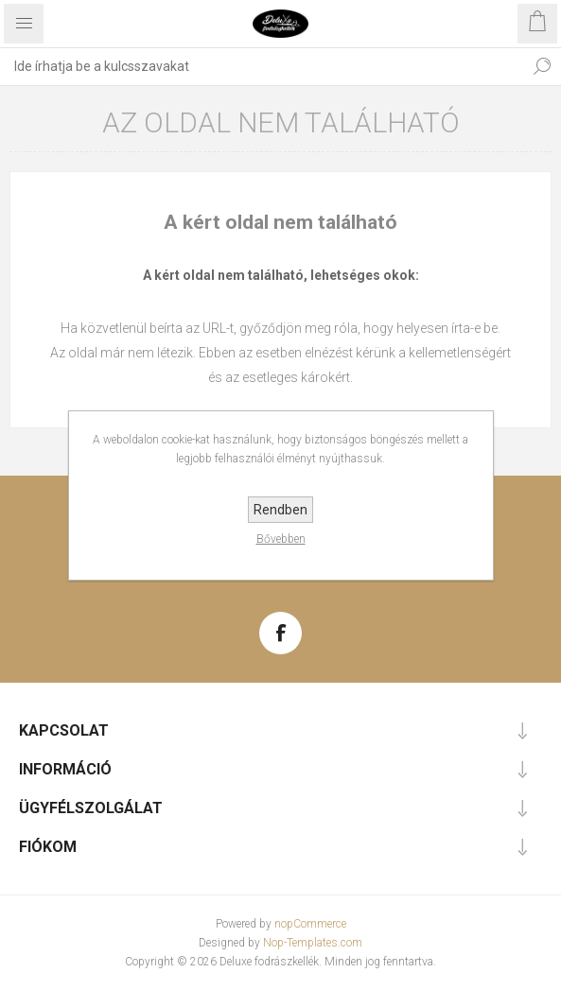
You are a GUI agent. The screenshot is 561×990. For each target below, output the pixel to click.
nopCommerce (310, 923)
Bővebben (281, 539)
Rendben (280, 509)
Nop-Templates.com (312, 942)
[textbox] (261, 66)
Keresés (542, 66)
